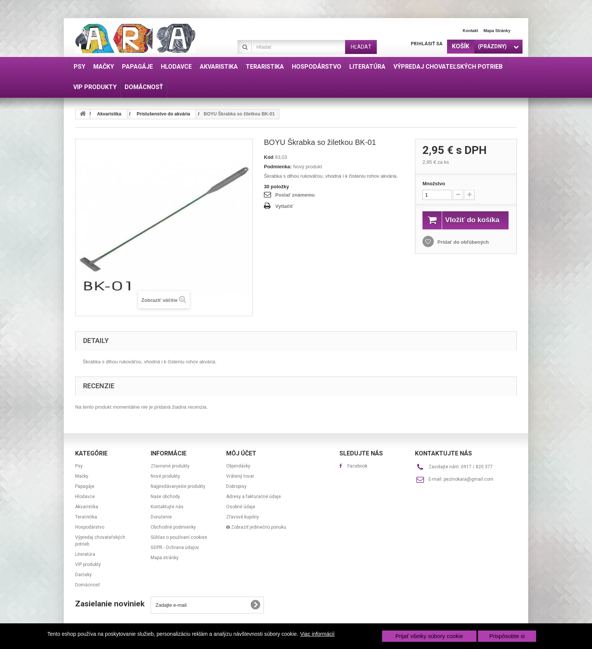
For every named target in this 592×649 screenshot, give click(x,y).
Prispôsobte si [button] (507, 636)
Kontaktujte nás (167, 506)
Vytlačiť (284, 206)
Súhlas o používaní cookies (179, 537)
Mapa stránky (496, 30)
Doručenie (161, 517)
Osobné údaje (240, 506)
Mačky (81, 476)
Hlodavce (85, 496)
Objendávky (238, 466)
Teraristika (86, 517)
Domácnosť (87, 584)
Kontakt (470, 30)
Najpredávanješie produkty (178, 486)
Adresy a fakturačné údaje (253, 496)
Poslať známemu (294, 195)
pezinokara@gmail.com (468, 479)
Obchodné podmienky (173, 527)
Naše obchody (165, 496)
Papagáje (84, 486)
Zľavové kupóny (242, 517)
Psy (79, 466)
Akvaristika (86, 506)
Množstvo (433, 183)
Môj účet (241, 453)
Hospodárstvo (89, 527)
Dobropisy (236, 486)
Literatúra (85, 554)
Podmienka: (278, 166)
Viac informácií (317, 634)
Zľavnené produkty (170, 466)
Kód (268, 157)
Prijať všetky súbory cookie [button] (429, 636)
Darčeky (83, 574)
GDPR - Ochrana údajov (175, 547)
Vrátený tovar (240, 476)
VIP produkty (88, 564)
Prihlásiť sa (426, 43)
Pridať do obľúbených (462, 250)
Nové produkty (165, 476)
